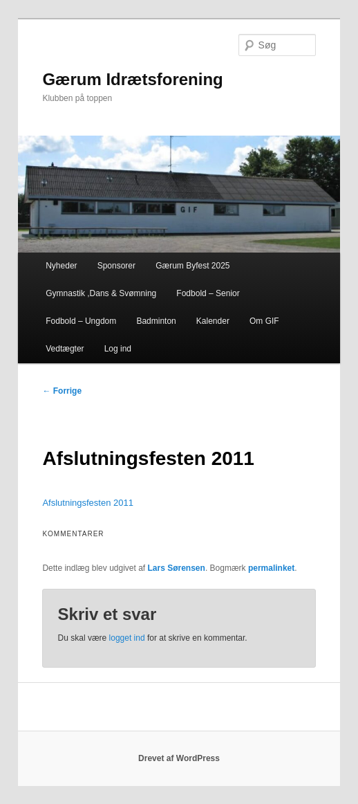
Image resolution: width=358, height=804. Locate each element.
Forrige (62, 391)
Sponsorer (116, 266)
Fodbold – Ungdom (81, 321)
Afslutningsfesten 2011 (87, 502)
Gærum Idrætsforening (132, 79)
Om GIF (264, 321)
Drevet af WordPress (179, 758)
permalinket (271, 568)
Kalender (212, 321)
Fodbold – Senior (207, 293)
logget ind (127, 638)
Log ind (117, 349)
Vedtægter (65, 349)
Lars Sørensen (176, 568)
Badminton (156, 321)
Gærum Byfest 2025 (192, 266)
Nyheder (61, 266)
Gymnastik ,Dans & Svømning (101, 293)
